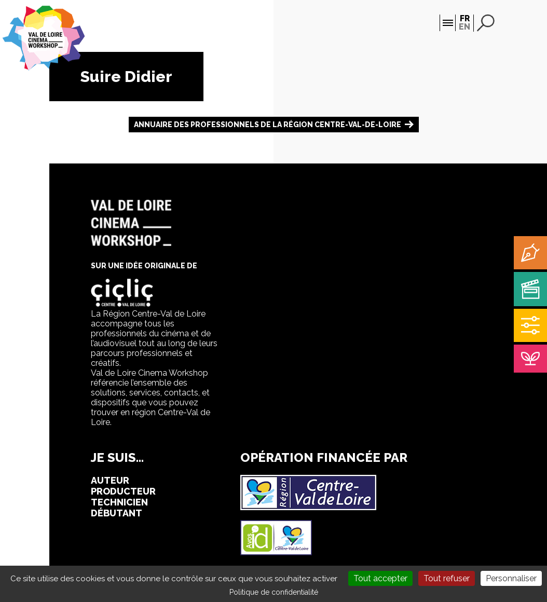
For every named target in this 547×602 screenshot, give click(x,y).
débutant (116, 513)
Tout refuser (446, 578)
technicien (119, 502)
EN (464, 27)
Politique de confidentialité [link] (273, 592)
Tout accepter (380, 578)
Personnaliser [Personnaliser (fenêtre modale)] (511, 578)
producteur (123, 491)
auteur (110, 480)
